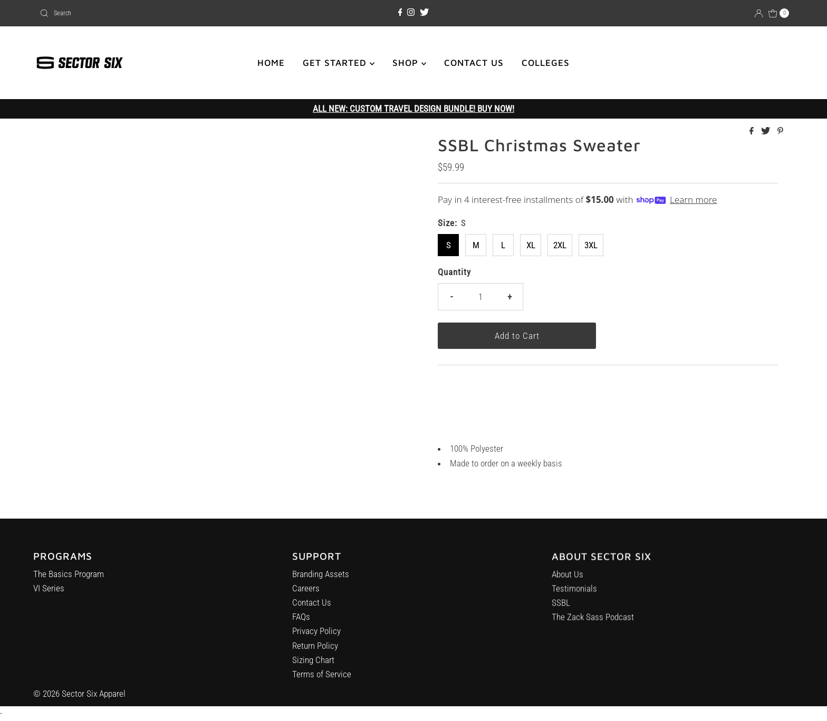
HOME (271, 62)
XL (530, 245)
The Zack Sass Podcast (593, 624)
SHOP (409, 62)
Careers (306, 593)
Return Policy (315, 650)
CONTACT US (474, 62)
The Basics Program (68, 576)
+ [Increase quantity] (509, 296)
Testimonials (574, 596)
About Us (567, 582)
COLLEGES (546, 62)
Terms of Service (321, 679)
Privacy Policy (316, 635)
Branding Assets (320, 578)
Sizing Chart (313, 664)
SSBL (561, 610)
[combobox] (158, 13)
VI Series (48, 591)
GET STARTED (338, 62)
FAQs (301, 621)
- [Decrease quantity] (451, 296)
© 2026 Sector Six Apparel (79, 693)
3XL (591, 245)
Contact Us (311, 607)
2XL (559, 245)
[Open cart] (779, 13)
